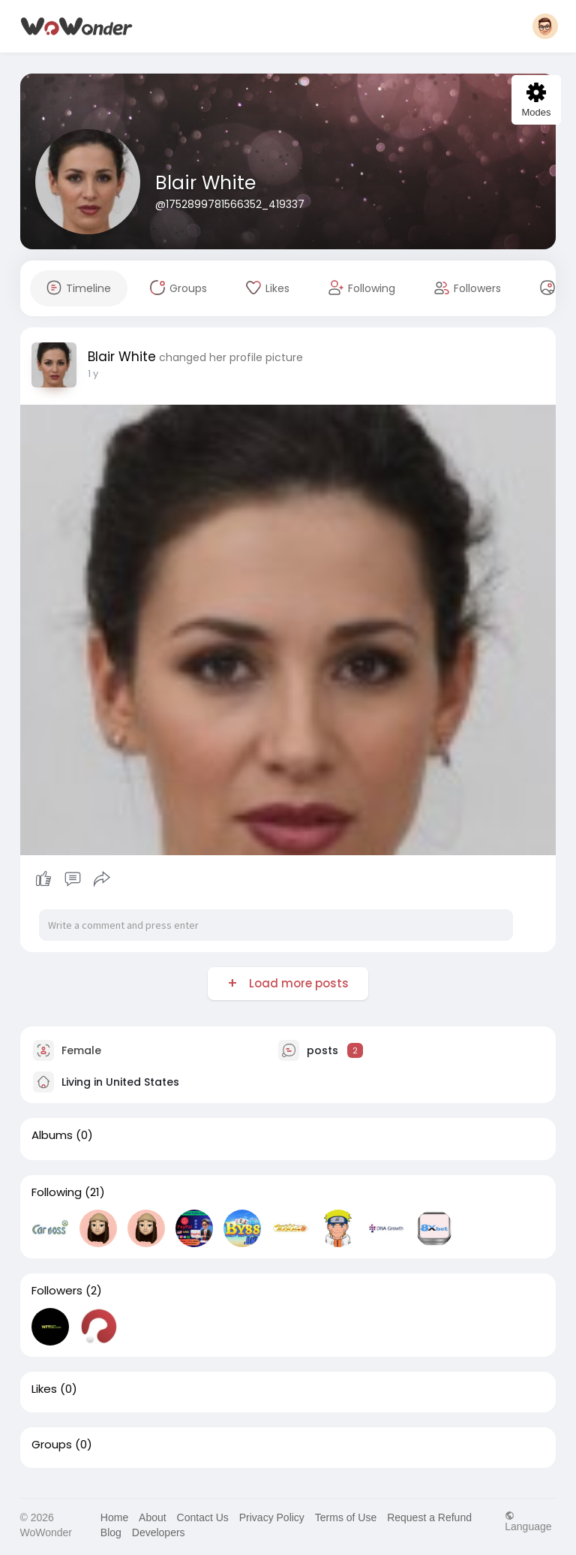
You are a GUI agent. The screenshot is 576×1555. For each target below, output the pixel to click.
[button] (545, 26)
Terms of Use (345, 1517)
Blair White (205, 183)
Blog (111, 1532)
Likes (44, 1389)
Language (528, 1521)
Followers (57, 1291)
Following (57, 1192)
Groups (52, 1445)
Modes (535, 100)
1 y (93, 373)
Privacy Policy (271, 1517)
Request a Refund (429, 1517)
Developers (158, 1532)
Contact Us (203, 1517)
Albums (52, 1135)
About (152, 1517)
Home (114, 1517)
